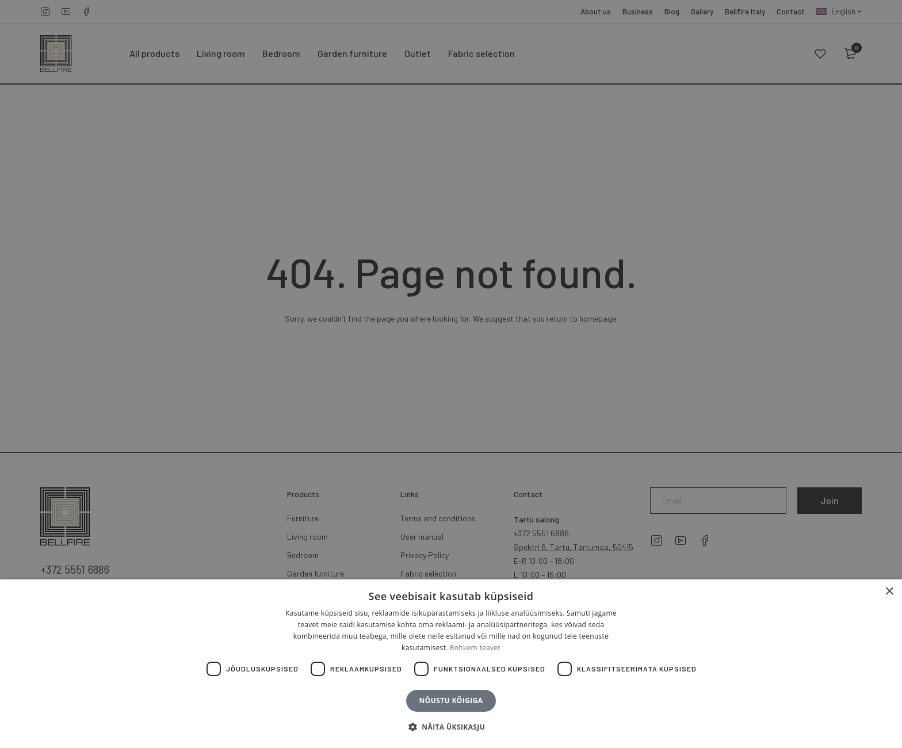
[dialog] (451, 374)
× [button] (889, 591)
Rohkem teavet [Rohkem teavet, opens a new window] (475, 647)
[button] (451, 727)
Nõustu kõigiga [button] (451, 700)
